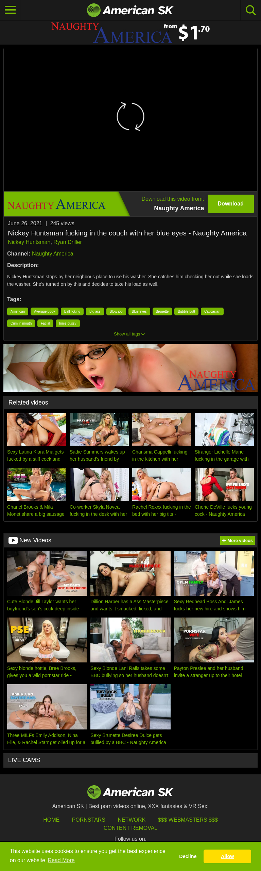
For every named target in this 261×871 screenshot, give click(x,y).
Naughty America (52, 254)
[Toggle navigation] (10, 10)
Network (131, 820)
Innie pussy (67, 323)
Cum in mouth (21, 323)
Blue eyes (139, 311)
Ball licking (72, 311)
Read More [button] (61, 860)
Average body (44, 311)
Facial (45, 323)
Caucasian (212, 311)
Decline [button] (187, 856)
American (18, 311)
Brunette (162, 311)
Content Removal (131, 828)
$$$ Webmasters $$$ (188, 820)
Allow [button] (227, 856)
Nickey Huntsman (29, 242)
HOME (51, 820)
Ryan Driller (67, 242)
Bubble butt (186, 311)
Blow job (116, 311)
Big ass (95, 311)
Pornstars (88, 820)
